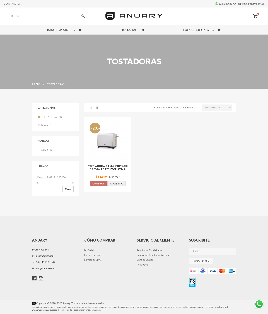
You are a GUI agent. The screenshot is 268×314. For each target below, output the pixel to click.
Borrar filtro (46, 124)
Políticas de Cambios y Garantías (154, 255)
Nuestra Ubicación (43, 255)
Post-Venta (142, 264)
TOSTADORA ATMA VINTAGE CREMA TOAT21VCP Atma (108, 167)
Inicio (36, 84)
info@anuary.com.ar (252, 3)
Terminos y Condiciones (149, 250)
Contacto (12, 3)
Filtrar (68, 189)
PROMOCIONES (132, 29)
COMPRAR (98, 183)
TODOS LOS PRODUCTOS (64, 29)
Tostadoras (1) (49, 116)
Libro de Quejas (145, 259)
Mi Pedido (89, 250)
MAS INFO (116, 183)
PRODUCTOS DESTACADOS (201, 29)
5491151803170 (43, 262)
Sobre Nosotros (40, 249)
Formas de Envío (93, 259)
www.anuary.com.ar (41, 310)
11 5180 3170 (226, 3)
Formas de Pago (92, 255)
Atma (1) (44, 150)
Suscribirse (201, 260)
